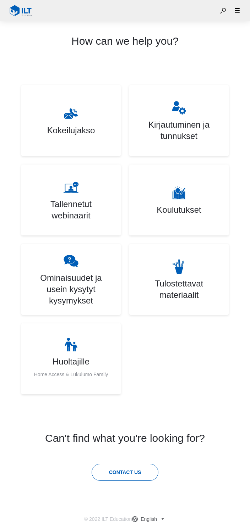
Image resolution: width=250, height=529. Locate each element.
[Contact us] (125, 472)
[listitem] (71, 120)
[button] (223, 10)
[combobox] (149, 519)
